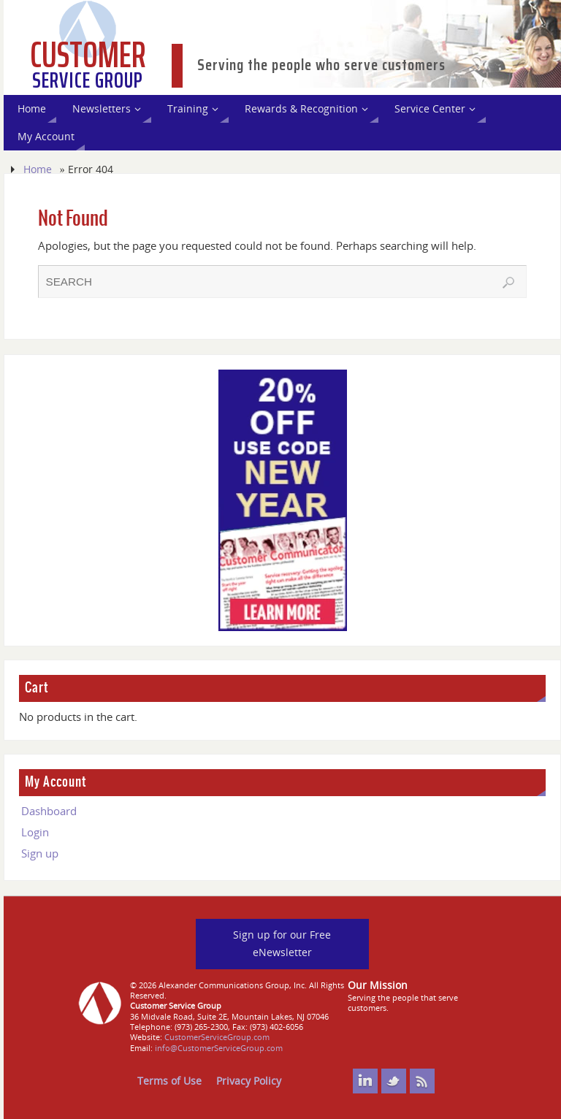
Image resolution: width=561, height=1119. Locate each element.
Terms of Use (169, 1081)
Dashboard (49, 810)
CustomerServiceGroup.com (217, 1036)
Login (35, 832)
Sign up (39, 853)
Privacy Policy (248, 1081)
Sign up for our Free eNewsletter (282, 943)
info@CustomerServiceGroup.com (219, 1047)
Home (37, 169)
